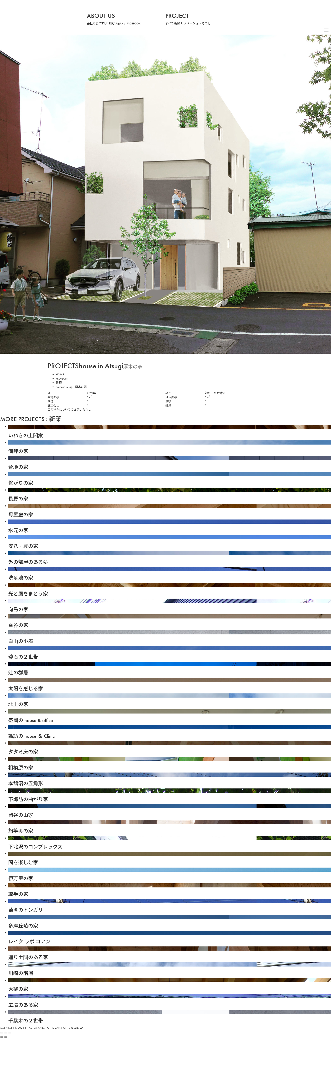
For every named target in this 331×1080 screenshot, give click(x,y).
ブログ (103, 23)
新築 (177, 23)
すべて (170, 23)
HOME (60, 374)
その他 (206, 23)
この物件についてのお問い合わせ (69, 409)
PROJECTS (63, 378)
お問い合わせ (117, 23)
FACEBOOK (135, 23)
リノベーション (191, 23)
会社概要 (92, 23)
